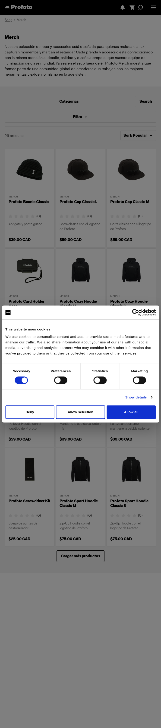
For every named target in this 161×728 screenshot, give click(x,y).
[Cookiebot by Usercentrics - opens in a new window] (135, 312)
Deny (29, 412)
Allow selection (80, 412)
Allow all (131, 412)
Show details (136, 397)
